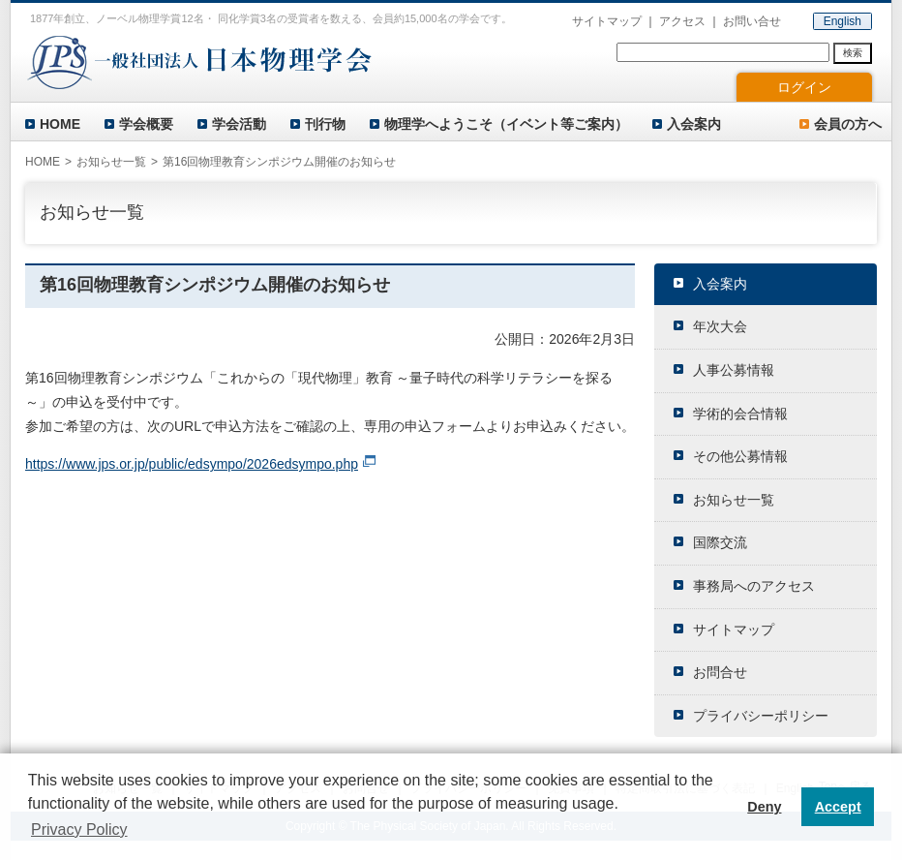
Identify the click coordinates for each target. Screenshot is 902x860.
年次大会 (720, 326)
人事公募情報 (733, 370)
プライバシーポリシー (760, 715)
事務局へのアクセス (754, 586)
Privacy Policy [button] (79, 829)
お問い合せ (752, 21)
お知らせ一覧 (111, 162)
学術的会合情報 (740, 413)
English (842, 21)
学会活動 (239, 124)
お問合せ (720, 672)
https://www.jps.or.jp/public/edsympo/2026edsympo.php (191, 464)
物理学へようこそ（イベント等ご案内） (506, 124)
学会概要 (146, 124)
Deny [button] (764, 806)
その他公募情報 (740, 456)
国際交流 (720, 542)
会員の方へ (848, 124)
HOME (60, 124)
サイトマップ (607, 21)
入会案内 (694, 124)
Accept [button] (838, 806)
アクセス (682, 21)
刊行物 (325, 124)
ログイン (804, 87)
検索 (852, 52)
